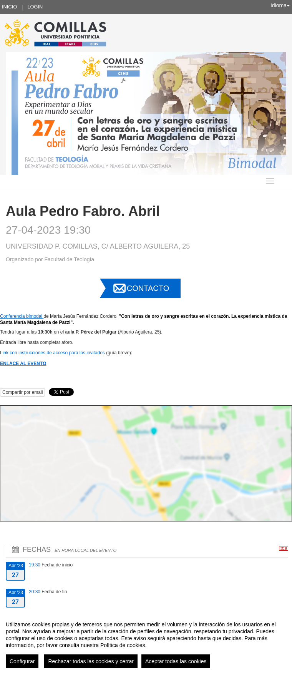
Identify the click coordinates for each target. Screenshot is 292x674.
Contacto (148, 288)
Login (35, 7)
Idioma (280, 5)
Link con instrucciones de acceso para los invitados (52, 352)
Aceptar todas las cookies (176, 661)
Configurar (22, 661)
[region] (146, 641)
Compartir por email (22, 392)
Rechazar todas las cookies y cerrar (91, 661)
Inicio (9, 7)
